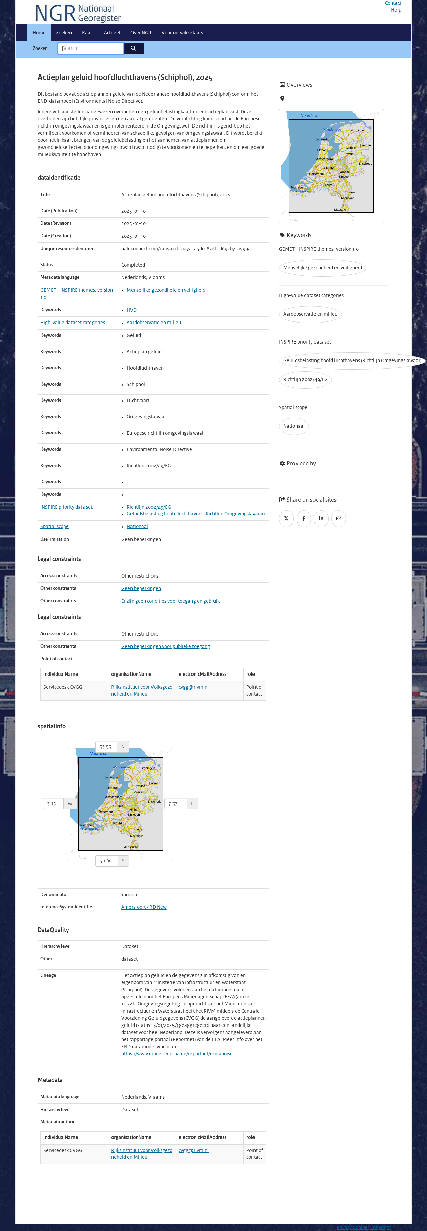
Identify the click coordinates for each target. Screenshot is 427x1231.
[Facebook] (304, 518)
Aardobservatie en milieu (154, 322)
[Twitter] (286, 518)
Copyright (380, 1227)
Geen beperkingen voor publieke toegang (165, 646)
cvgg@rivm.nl (194, 687)
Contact (393, 3)
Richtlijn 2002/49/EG (149, 507)
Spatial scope (54, 526)
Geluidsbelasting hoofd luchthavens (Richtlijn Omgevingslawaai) (196, 514)
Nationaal (137, 526)
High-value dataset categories (72, 322)
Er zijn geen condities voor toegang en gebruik (170, 601)
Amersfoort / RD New (144, 907)
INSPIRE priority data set (66, 507)
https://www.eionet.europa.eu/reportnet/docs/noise (177, 1054)
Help (396, 10)
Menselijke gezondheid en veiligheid (166, 290)
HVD (132, 310)
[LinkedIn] (321, 518)
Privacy (344, 1227)
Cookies (361, 1227)
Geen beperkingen (141, 588)
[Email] (338, 518)
